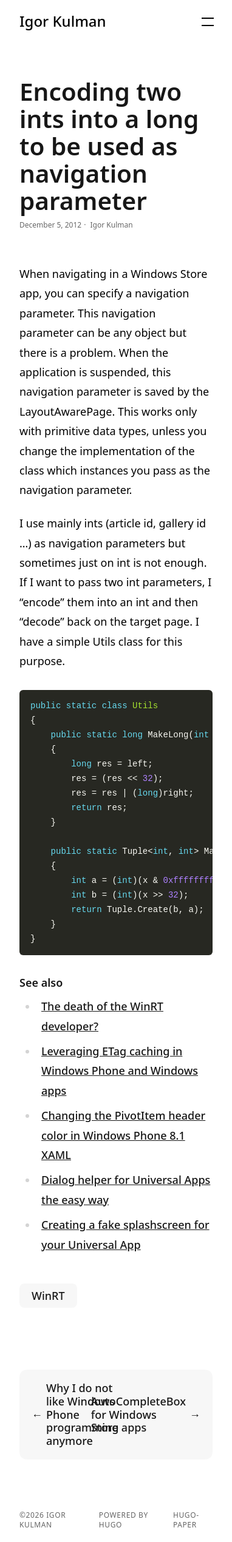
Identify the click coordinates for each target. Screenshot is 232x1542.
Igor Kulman (62, 21)
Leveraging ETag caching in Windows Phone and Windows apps (119, 1071)
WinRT (48, 1295)
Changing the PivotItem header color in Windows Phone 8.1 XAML (123, 1135)
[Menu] (207, 22)
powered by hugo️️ (123, 1520)
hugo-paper (186, 1520)
